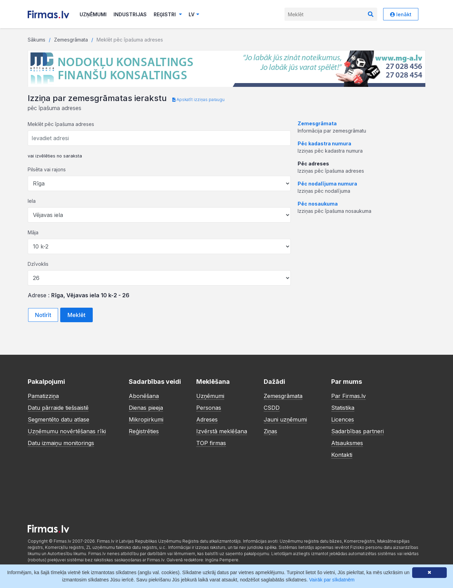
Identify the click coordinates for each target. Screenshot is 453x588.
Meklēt (76, 314)
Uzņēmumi (93, 14)
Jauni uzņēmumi (285, 419)
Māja (33, 232)
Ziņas (270, 431)
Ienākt (400, 14)
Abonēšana (144, 395)
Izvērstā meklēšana (221, 431)
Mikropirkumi (146, 419)
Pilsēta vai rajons (47, 169)
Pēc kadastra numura (324, 143)
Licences (342, 419)
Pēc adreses (313, 163)
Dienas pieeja (146, 407)
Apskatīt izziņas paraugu (198, 99)
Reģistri (168, 14)
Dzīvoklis (38, 264)
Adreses (207, 419)
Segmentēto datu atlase (58, 419)
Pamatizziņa (43, 395)
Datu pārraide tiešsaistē (58, 407)
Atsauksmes (347, 443)
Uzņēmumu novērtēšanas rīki (67, 431)
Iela (32, 201)
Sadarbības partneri (357, 431)
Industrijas (130, 14)
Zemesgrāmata (71, 40)
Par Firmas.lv (348, 395)
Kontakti (341, 454)
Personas (208, 407)
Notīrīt (43, 314)
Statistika (342, 407)
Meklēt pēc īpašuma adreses (61, 124)
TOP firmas (211, 443)
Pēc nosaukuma (318, 204)
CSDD (272, 407)
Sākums (36, 40)
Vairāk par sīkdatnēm (331, 579)
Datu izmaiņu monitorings (61, 443)
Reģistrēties (144, 431)
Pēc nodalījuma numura (327, 184)
